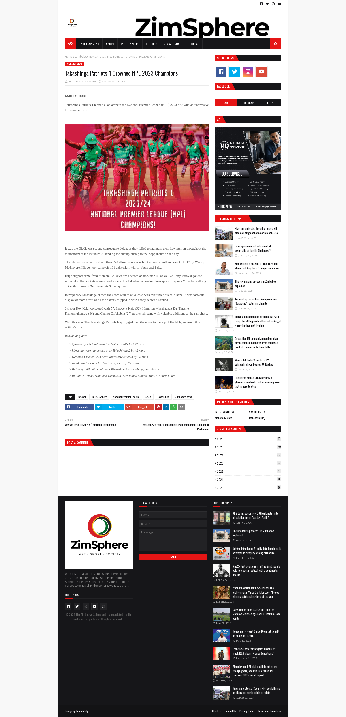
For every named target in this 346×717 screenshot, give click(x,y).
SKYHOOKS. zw (257, 412)
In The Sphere (99, 397)
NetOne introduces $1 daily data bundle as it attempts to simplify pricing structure (257, 550)
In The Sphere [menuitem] (130, 43)
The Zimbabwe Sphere (82, 81)
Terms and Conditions (269, 711)
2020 (249, 487)
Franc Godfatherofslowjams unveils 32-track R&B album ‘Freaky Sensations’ (254, 651)
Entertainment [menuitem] (89, 43)
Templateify (82, 711)
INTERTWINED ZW (224, 412)
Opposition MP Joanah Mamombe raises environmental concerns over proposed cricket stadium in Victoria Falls (256, 342)
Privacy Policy (247, 711)
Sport (148, 397)
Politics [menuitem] (151, 43)
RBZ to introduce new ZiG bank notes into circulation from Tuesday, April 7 (255, 515)
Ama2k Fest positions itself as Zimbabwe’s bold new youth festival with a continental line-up (256, 570)
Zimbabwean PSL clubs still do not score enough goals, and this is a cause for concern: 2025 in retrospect (255, 670)
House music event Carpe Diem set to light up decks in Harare (256, 633)
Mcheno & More (223, 418)
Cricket (82, 397)
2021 (249, 479)
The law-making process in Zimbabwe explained (255, 283)
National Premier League (126, 397)
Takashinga (163, 397)
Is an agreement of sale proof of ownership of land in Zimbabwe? (253, 248)
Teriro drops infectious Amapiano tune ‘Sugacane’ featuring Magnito (256, 301)
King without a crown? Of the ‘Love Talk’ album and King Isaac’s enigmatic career (257, 265)
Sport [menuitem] (110, 43)
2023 (249, 463)
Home (69, 56)
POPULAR (248, 102)
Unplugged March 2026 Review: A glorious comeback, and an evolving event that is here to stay (257, 381)
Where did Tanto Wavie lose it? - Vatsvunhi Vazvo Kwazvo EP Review (254, 362)
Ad (226, 102)
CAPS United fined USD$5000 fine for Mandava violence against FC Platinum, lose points (256, 613)
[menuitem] (70, 43)
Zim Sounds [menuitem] (172, 43)
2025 (249, 447)
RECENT (270, 102)
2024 (249, 455)
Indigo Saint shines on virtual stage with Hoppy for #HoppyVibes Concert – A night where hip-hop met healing (258, 320)
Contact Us (230, 711)
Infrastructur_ (257, 418)
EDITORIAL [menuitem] (192, 43)
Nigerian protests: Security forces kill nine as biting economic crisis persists (256, 230)
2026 (249, 439)
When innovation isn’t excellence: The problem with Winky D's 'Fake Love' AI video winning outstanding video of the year (256, 592)
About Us (216, 711)
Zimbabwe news (85, 56)
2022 (249, 471)
